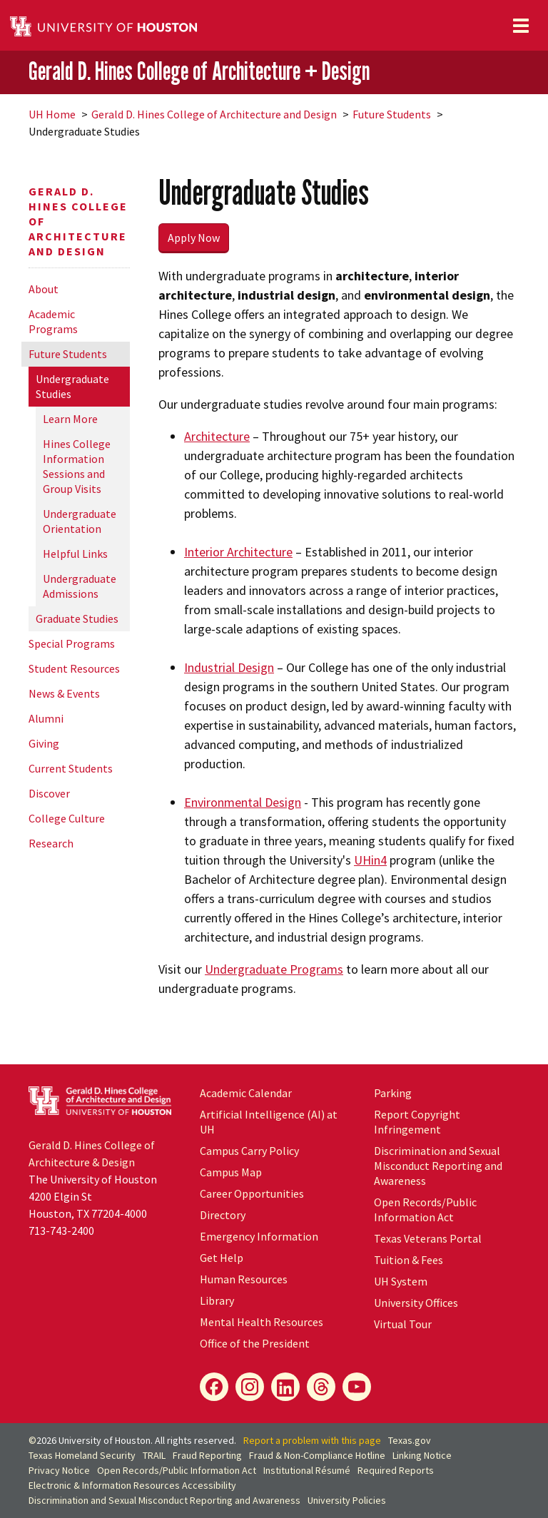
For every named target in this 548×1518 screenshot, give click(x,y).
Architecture (217, 436)
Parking (393, 1093)
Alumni (46, 718)
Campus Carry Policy (249, 1150)
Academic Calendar (246, 1093)
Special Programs (72, 643)
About (44, 289)
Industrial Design (229, 667)
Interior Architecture (238, 552)
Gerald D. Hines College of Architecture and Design (214, 114)
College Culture (67, 818)
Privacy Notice (59, 1470)
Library (217, 1300)
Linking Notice (422, 1455)
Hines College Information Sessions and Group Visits (77, 466)
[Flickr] (321, 1386)
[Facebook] (214, 1386)
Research (51, 843)
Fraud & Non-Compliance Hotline (317, 1455)
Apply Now (194, 237)
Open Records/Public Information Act (425, 1209)
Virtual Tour (403, 1324)
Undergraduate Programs (274, 969)
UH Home (52, 114)
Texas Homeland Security (82, 1455)
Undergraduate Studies (72, 386)
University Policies (347, 1500)
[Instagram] (249, 1386)
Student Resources (74, 668)
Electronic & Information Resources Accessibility (132, 1485)
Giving (44, 743)
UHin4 (370, 860)
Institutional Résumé (306, 1470)
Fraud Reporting (207, 1455)
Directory (222, 1215)
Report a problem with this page (312, 1440)
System (400, 1281)
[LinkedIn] (285, 1386)
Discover (49, 793)
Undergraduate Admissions (79, 586)
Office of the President (255, 1343)
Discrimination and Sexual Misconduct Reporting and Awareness (438, 1165)
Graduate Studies (77, 618)
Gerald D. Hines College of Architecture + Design (199, 71)
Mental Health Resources (261, 1322)
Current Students (71, 768)
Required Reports (395, 1470)
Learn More (70, 419)
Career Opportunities (252, 1193)
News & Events (64, 693)
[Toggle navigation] (521, 25)
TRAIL (154, 1455)
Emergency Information (259, 1236)
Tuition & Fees (408, 1260)
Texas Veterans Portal (428, 1238)
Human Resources (244, 1279)
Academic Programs (53, 321)
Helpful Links (75, 553)
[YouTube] (356, 1386)
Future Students (391, 114)
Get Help (221, 1257)
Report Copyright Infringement (417, 1121)
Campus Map (231, 1172)
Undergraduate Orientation (79, 521)
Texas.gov (409, 1440)
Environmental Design (242, 802)
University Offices (416, 1302)
